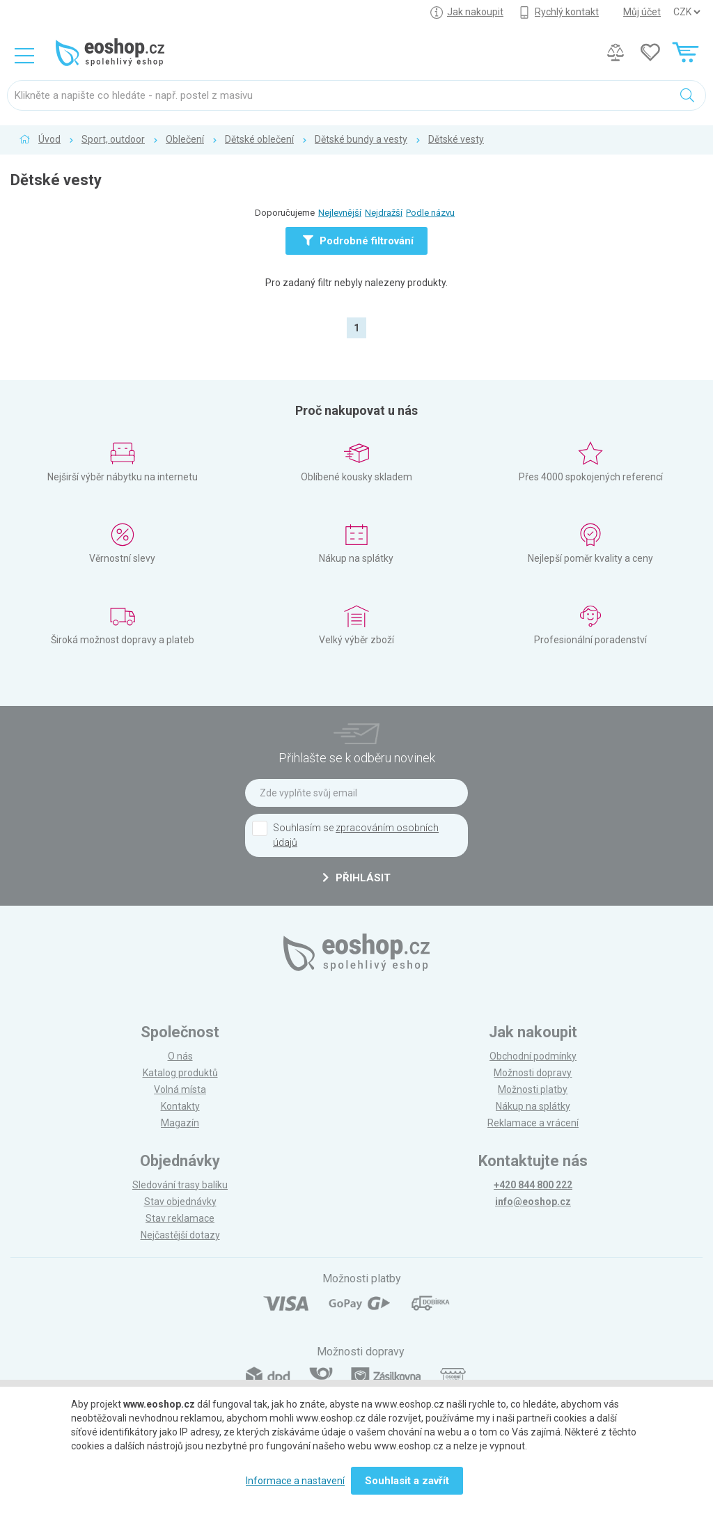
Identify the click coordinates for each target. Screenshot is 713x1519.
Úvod (49, 139)
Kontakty (180, 1106)
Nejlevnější (339, 212)
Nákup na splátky (533, 1106)
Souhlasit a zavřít (407, 1480)
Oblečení (185, 139)
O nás (180, 1056)
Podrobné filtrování (358, 241)
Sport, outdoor (113, 139)
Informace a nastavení (295, 1480)
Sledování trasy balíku (180, 1184)
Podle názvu (430, 212)
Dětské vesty (456, 139)
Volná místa (180, 1089)
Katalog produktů (180, 1072)
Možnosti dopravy (533, 1072)
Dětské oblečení (259, 139)
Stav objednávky (180, 1201)
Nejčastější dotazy (180, 1235)
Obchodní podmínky (533, 1056)
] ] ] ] (687, 12)
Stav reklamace (180, 1218)
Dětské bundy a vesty (361, 139)
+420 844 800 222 (533, 1184)
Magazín (180, 1122)
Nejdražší (383, 212)
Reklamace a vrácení (533, 1122)
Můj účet (642, 11)
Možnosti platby (532, 1089)
